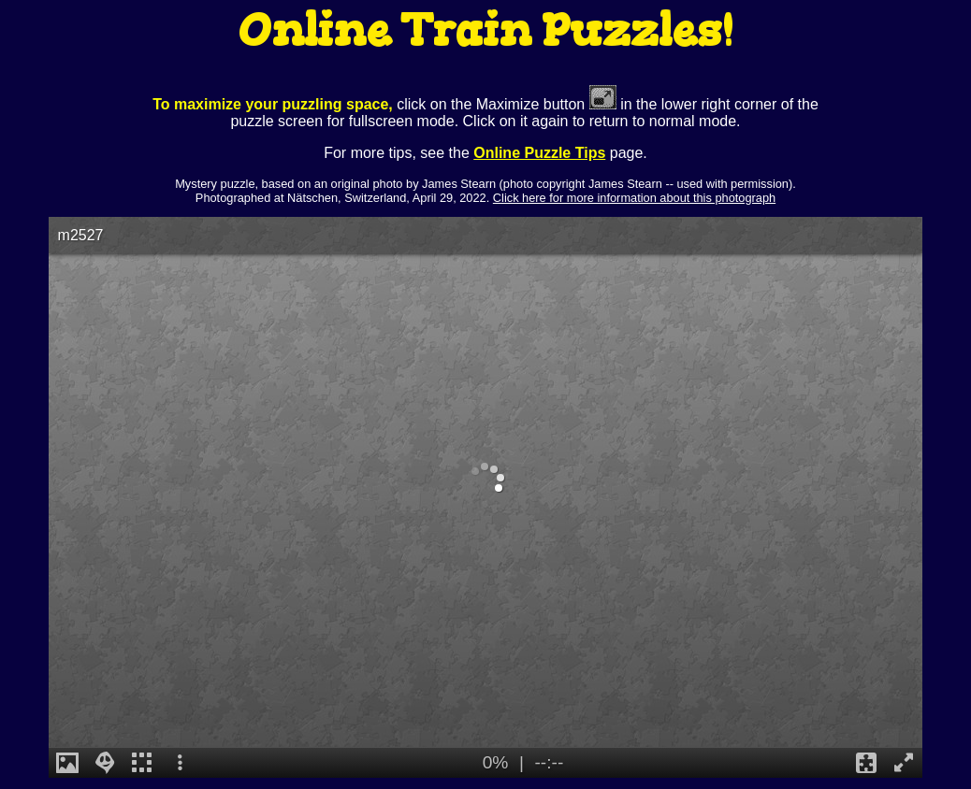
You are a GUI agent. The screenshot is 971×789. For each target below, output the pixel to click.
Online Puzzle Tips (539, 153)
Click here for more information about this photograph (634, 198)
